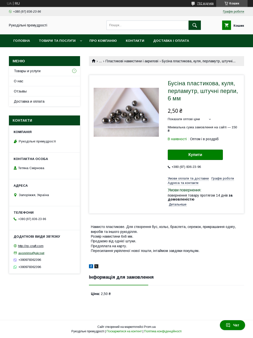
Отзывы (20, 91)
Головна (21, 41)
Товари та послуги (57, 41)
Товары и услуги (27, 71)
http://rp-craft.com (30, 246)
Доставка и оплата (29, 101)
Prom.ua (150, 327)
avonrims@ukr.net (31, 253)
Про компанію (103, 41)
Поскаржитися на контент (124, 331)
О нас (18, 81)
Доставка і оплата (171, 41)
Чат (232, 325)
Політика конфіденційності (163, 331)
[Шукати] (195, 25)
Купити (195, 155)
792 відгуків (205, 3)
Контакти (135, 41)
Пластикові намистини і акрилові (131, 61)
